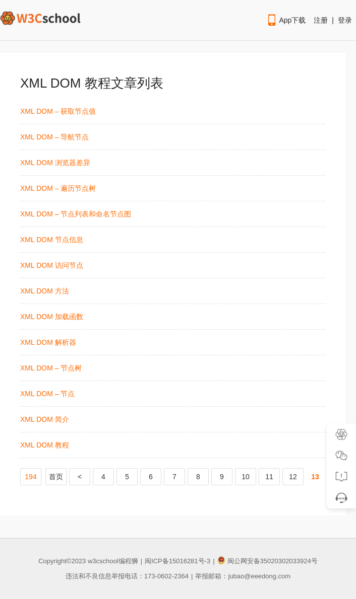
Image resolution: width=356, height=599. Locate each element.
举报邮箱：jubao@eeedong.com (242, 576)
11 (269, 477)
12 (293, 477)
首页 (56, 477)
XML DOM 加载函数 (51, 317)
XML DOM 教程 (44, 445)
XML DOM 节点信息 (51, 240)
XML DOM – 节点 (47, 394)
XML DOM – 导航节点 (54, 137)
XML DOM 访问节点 (51, 265)
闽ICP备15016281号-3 (177, 561)
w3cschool (103, 561)
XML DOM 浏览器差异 (55, 163)
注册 (321, 20)
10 (246, 477)
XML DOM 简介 (44, 419)
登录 (345, 20)
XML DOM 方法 (44, 291)
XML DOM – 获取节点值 (58, 111)
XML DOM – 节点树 (51, 368)
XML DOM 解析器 (48, 342)
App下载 (286, 20)
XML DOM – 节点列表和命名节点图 (75, 214)
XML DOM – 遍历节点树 (58, 188)
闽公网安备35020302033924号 (267, 561)
